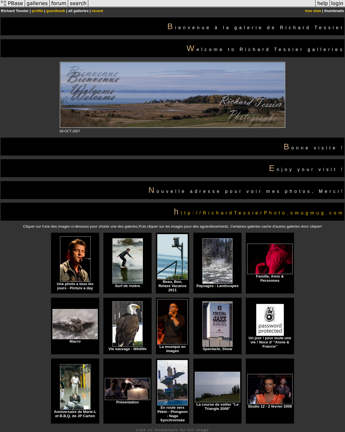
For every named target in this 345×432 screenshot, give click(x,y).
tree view (313, 11)
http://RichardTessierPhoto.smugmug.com (259, 213)
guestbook (55, 11)
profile (37, 11)
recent (97, 11)
